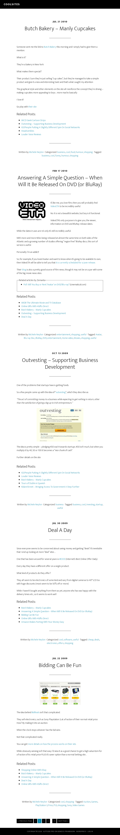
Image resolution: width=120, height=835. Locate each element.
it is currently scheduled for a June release (75, 263)
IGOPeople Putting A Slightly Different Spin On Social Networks (50, 127)
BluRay (39, 338)
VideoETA (55, 206)
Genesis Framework (66, 831)
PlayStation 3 (41, 805)
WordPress (81, 831)
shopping (88, 152)
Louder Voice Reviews (31, 134)
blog (24, 270)
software (68, 640)
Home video (67, 338)
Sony (69, 805)
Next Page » (63, 821)
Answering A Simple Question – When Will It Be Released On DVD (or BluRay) (60, 181)
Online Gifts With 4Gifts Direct (35, 306)
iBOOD (62, 559)
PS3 (55, 805)
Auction (86, 802)
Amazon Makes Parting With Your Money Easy (42, 622)
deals (96, 640)
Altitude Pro (48, 831)
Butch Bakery (50, 47)
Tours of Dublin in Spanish (33, 483)
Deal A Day (26, 317)
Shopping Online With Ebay (33, 770)
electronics (52, 643)
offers (61, 643)
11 (55, 821)
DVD (45, 338)
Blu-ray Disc (29, 338)
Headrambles (27, 131)
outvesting (61, 392)
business (61, 152)
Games (94, 802)
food (73, 152)
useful (83, 335)
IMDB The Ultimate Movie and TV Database (41, 303)
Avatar (99, 335)
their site (32, 107)
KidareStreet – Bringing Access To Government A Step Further (50, 487)
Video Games (78, 805)
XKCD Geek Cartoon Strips (33, 120)
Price (50, 805)
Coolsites (12, 4)
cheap (91, 640)
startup (99, 505)
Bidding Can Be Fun (30, 615)
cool (68, 152)
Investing (90, 505)
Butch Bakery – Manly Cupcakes (60, 28)
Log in (90, 831)
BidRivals (35, 712)
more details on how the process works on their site (52, 744)
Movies (77, 338)
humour (79, 152)
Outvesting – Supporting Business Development (43, 124)
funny (58, 156)
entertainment (63, 335)
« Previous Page (25, 821)
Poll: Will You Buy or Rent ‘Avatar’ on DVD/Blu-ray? (46, 285)
